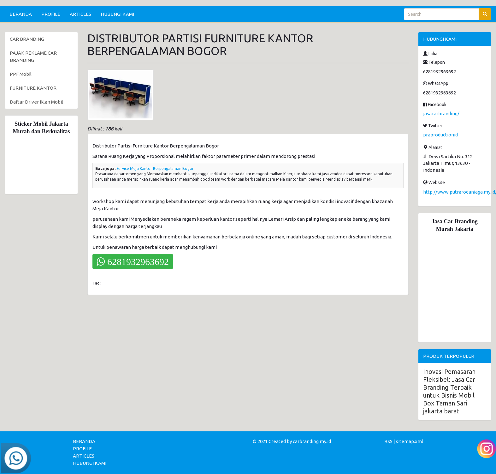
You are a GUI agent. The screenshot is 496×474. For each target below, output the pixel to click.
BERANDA (20, 14)
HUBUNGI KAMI (117, 14)
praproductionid (440, 134)
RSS (388, 441)
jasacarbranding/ (441, 113)
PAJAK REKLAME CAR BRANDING (33, 56)
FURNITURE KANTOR (33, 88)
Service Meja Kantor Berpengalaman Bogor (155, 168)
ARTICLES (80, 14)
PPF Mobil (21, 74)
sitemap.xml (409, 441)
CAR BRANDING (27, 39)
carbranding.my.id (312, 441)
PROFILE (50, 14)
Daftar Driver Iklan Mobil (36, 102)
